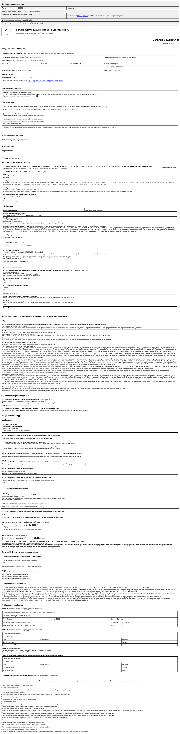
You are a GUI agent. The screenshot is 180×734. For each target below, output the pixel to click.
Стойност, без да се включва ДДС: (13, 189)
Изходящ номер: (7, 11)
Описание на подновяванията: (12, 268)
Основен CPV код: (9, 215)
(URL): (5, 109)
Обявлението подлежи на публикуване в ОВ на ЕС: (18, 14)
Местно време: (29, 506)
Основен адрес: (9, 77)
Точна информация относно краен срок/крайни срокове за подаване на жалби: (26, 650)
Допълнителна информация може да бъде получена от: (20, 113)
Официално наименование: (11, 57)
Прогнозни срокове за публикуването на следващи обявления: (22, 566)
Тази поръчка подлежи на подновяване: (15, 261)
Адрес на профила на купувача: (14, 80)
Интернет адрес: (10, 625)
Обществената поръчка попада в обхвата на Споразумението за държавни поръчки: (29, 480)
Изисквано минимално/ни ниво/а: (13, 338)
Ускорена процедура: (9, 428)
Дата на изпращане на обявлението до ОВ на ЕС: (17, 20)
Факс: (106, 70)
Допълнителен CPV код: (37, 172)
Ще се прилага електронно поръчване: (14, 574)
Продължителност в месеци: (12, 258)
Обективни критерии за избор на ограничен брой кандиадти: (22, 275)
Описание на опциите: (10, 293)
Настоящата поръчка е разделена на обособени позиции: (20, 196)
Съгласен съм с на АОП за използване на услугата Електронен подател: (95, 16)
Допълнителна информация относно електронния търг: (19, 473)
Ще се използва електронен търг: (12, 471)
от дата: (19, 11)
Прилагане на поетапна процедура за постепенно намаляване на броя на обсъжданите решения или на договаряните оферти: (42, 456)
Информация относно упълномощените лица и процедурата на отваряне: (24, 543)
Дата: (4, 506)
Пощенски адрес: (7, 60)
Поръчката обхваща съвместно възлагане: (16, 92)
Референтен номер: (169, 167)
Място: (4, 540)
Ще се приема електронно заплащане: (14, 578)
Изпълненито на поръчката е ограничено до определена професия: (23, 401)
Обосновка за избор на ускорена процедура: (16, 430)
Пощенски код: (75, 63)
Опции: (5, 287)
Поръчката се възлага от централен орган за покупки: (19, 96)
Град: (4, 63)
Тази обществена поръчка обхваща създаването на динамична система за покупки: (29, 447)
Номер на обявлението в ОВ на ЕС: (13, 496)
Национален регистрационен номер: (115, 57)
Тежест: (29, 245)
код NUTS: (44, 63)
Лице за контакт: (7, 67)
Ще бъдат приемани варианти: (12, 280)
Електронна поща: (8, 70)
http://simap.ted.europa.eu (45, 33)
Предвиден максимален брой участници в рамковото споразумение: (26, 442)
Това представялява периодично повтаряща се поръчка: (19, 560)
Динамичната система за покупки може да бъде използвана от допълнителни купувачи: (31, 448)
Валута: (37, 189)
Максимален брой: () (32, 274)
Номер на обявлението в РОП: (11, 499)
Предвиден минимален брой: (15, 273)
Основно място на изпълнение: (13, 221)
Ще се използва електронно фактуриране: (15, 576)
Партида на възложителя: (10, 8)
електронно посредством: (11, 123)
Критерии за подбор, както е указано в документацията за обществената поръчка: (28, 332)
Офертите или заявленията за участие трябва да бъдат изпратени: (23, 119)
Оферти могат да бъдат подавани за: (14, 201)
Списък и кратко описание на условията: (15, 326)
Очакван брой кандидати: (11, 272)
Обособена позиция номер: (94, 210)
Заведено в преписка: (9, 23)
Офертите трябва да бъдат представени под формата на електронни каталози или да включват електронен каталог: (39, 297)
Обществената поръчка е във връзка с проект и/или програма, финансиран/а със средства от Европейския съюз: (38, 302)
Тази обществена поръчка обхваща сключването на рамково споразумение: (26, 438)
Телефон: (107, 67)
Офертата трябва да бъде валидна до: (14, 525)
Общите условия (82, 16)
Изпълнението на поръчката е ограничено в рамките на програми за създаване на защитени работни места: (36, 390)
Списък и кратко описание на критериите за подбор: (18, 334)
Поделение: (70, 8)
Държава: (107, 63)
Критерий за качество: (14, 242)
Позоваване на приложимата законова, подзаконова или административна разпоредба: (29, 403)
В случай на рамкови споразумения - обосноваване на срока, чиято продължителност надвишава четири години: (40, 443)
